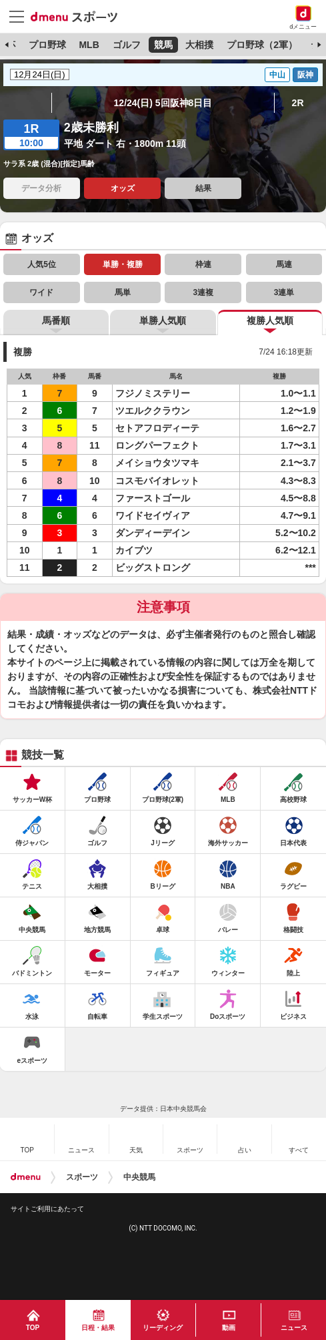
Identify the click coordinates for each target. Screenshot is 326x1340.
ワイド (41, 292)
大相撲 (199, 44)
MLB (89, 44)
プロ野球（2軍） (262, 44)
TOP (32, 1327)
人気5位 (41, 264)
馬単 (123, 292)
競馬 (163, 44)
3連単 (284, 292)
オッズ (123, 188)
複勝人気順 (270, 320)
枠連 (203, 264)
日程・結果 (98, 1327)
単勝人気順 (162, 320)
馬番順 (56, 320)
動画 (228, 1327)
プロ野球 (47, 44)
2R (298, 102)
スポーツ (82, 1177)
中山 (277, 74)
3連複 (203, 292)
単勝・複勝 (123, 264)
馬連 (284, 264)
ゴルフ (127, 44)
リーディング (163, 1327)
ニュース (294, 1327)
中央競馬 (139, 1177)
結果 (203, 188)
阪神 (305, 74)
